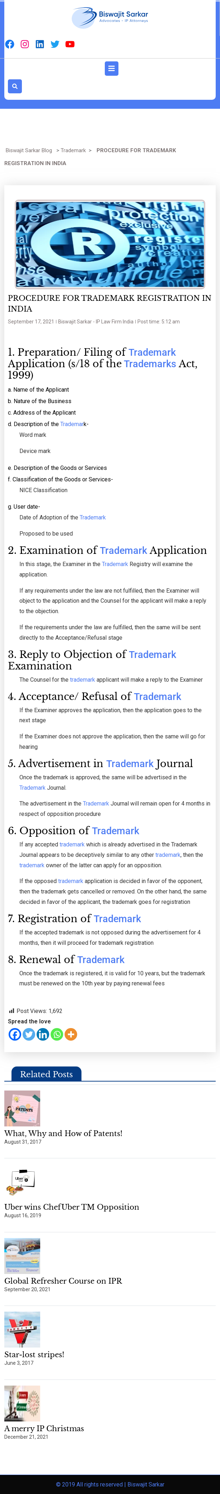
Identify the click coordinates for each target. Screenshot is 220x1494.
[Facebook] (15, 1034)
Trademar (71, 424)
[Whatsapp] (57, 1034)
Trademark (73, 150)
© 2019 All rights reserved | (91, 1484)
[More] (71, 1034)
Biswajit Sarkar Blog (29, 150)
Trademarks (149, 364)
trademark (83, 679)
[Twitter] (29, 1034)
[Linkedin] (43, 1034)
